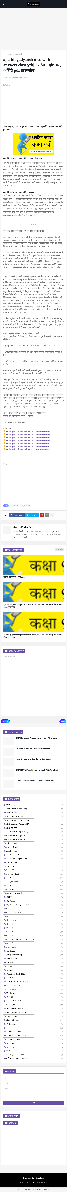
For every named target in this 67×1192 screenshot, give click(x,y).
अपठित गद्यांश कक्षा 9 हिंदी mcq (14, 577)
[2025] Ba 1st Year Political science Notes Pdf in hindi (36, 738)
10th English (35, 805)
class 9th (27, 505)
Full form (35, 947)
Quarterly (35, 970)
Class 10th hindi (35, 913)
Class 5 (35, 928)
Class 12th (35, 920)
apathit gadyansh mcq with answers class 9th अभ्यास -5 (28, 443)
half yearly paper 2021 (35, 1012)
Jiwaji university (35, 955)
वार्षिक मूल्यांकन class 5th (35, 1055)
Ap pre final (35, 847)
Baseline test (35, 874)
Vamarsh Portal (35, 1001)
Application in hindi (35, 855)
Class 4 (35, 924)
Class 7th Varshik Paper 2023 (35, 939)
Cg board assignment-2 (35, 905)
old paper (35, 1024)
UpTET (35, 997)
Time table (35, 989)
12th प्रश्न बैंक (35, 828)
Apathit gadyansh (16, 54)
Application (35, 851)
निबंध (35, 1051)
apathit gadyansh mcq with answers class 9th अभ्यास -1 (28, 431)
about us (30, 1182)
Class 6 (35, 932)
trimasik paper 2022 (35, 1036)
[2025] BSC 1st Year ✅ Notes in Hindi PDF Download (37, 770)
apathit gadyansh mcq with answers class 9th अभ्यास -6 (28, 446)
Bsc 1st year (35, 878)
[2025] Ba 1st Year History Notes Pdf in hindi (33, 749)
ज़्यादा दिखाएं (59, 549)
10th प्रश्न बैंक (35, 813)
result (35, 1028)
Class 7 (35, 936)
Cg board (35, 901)
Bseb (35, 886)
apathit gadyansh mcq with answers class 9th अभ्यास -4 (28, 440)
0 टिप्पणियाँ (24, 77)
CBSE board (35, 889)
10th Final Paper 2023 (35, 809)
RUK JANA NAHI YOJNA (35, 982)
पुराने (62, 721)
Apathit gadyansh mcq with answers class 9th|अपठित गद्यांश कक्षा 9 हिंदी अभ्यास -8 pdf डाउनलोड (32, 606)
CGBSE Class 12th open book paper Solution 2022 (35, 781)
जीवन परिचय (35, 1047)
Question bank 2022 (35, 974)
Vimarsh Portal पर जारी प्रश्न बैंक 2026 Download (33, 759)
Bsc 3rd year (35, 882)
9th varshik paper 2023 (35, 840)
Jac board (35, 951)
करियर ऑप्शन (35, 1043)
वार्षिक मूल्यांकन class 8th (35, 1059)
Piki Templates (38, 1178)
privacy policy (41, 1182)
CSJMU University (35, 893)
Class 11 (35, 916)
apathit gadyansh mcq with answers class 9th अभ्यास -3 (28, 437)
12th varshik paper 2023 (35, 824)
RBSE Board (35, 978)
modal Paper (35, 1016)
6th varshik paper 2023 (35, 836)
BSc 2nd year (35, 866)
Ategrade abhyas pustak (35, 859)
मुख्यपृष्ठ (5, 54)
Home (22, 1182)
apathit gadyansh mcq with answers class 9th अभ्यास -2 (28, 434)
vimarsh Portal (35, 1039)
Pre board (35, 966)
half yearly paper (35, 1009)
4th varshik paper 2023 (35, 832)
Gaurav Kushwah (22, 527)
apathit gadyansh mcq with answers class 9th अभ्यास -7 (28, 449)
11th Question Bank (35, 816)
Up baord (35, 993)
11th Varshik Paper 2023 (35, 820)
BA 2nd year (35, 863)
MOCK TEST (35, 959)
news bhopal (35, 1020)
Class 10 (35, 909)
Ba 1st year (35, 870)
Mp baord (35, 963)
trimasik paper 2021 (35, 1032)
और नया (5, 721)
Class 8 (35, 943)
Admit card (35, 843)
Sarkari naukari (35, 986)
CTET (35, 897)
